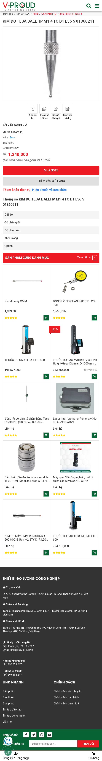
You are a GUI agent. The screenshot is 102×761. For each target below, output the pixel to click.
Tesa (12, 137)
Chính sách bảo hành (66, 697)
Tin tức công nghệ (14, 715)
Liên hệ (7, 721)
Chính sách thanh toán (67, 703)
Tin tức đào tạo (12, 709)
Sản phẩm (9, 691)
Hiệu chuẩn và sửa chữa (49, 190)
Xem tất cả (87, 257)
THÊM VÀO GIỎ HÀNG (51, 181)
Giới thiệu (8, 697)
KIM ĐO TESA (23, 14)
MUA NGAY (51, 170)
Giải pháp (8, 703)
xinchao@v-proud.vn (21, 649)
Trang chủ (8, 14)
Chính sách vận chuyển (67, 691)
